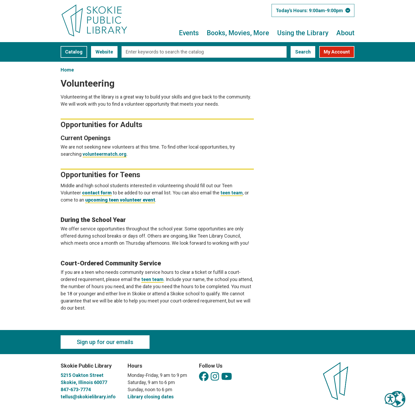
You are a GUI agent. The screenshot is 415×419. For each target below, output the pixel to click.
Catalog (72, 52)
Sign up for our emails (105, 342)
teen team (231, 192)
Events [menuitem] (189, 33)
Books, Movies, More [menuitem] (238, 33)
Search (303, 52)
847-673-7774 (76, 389)
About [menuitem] (345, 33)
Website (102, 52)
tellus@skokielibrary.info (88, 396)
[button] (313, 10)
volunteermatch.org (105, 154)
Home (67, 70)
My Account (337, 52)
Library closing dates (151, 396)
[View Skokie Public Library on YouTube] (226, 377)
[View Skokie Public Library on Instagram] (215, 377)
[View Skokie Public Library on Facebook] (204, 377)
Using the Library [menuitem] (302, 33)
